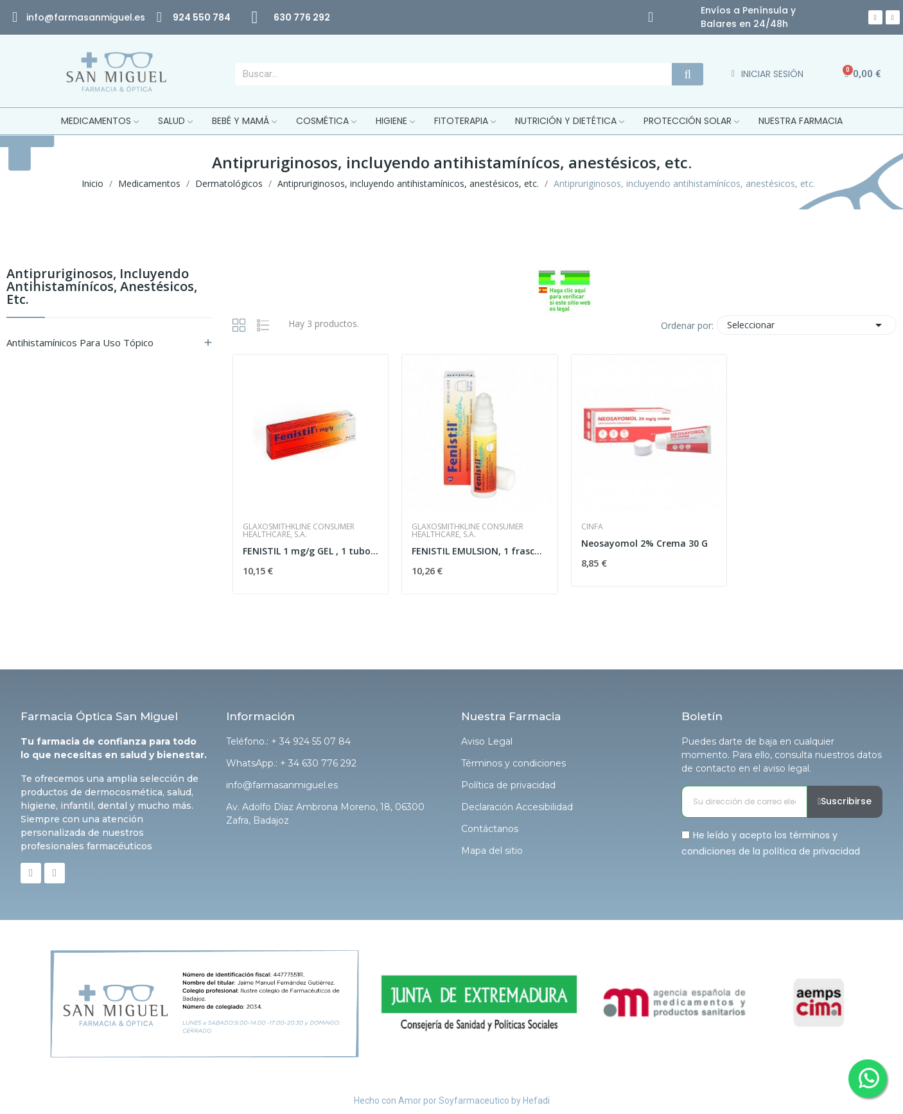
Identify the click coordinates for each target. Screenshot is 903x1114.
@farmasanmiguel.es (94, 17)
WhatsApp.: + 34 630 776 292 (291, 763)
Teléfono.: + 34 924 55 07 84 (288, 741)
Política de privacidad (508, 785)
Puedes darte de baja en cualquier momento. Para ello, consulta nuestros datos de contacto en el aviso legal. (781, 755)
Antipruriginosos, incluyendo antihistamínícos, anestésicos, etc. (101, 287)
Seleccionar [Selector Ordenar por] (806, 325)
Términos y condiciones (513, 763)
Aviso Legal (487, 741)
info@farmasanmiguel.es (282, 785)
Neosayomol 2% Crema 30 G (644, 543)
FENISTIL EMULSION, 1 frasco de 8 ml (480, 551)
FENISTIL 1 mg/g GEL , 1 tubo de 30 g (311, 551)
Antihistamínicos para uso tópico (79, 342)
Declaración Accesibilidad (517, 807)
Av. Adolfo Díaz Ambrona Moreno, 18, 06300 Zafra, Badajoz (325, 813)
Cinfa (592, 527)
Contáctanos (489, 829)
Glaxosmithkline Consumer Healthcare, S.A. (299, 530)
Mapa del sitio (492, 850)
